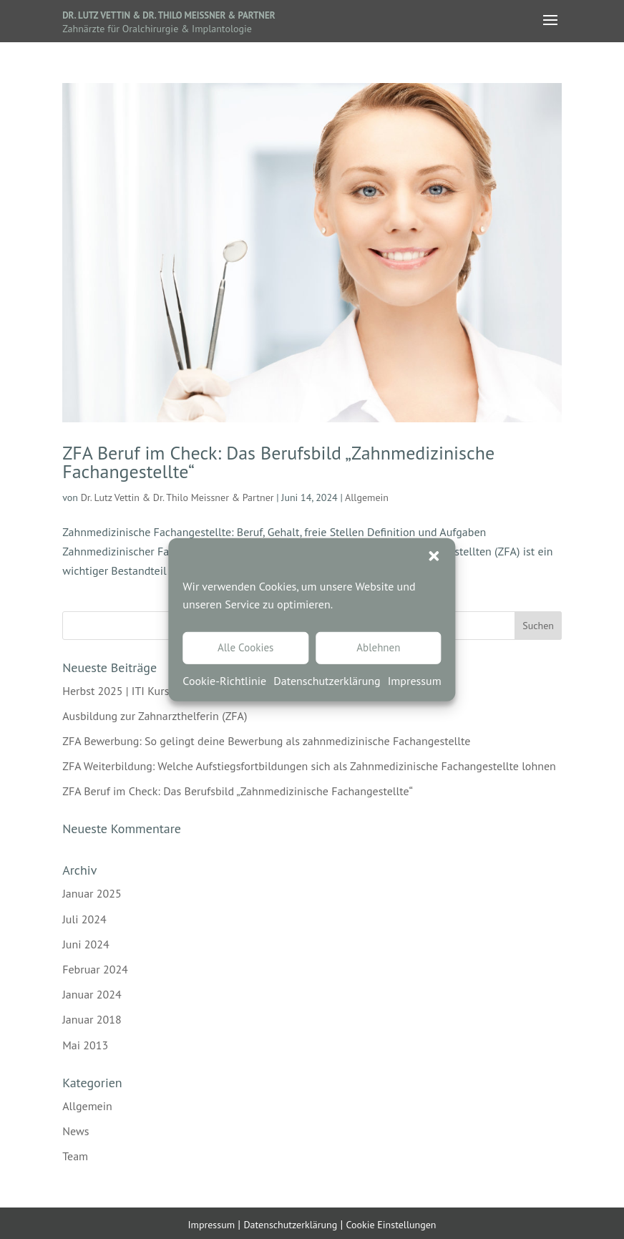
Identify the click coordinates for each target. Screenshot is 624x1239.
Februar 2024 (95, 969)
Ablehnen (378, 647)
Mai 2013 (85, 1045)
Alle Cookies (245, 647)
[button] (434, 555)
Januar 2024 (92, 994)
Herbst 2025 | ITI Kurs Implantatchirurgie (162, 691)
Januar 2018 (92, 1019)
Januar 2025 (92, 893)
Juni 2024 (85, 944)
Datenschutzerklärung (326, 681)
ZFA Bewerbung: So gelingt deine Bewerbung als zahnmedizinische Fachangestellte (266, 741)
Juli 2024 (84, 919)
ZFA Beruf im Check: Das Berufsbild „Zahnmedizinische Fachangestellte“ (278, 462)
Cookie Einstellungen (391, 1224)
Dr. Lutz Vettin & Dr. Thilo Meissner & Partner (168, 15)
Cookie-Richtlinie (224, 681)
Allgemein (367, 497)
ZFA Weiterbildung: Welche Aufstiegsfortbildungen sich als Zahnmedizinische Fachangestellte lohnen (309, 766)
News (75, 1131)
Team (75, 1156)
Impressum (415, 681)
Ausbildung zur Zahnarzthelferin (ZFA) (154, 716)
